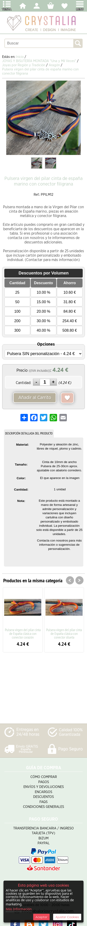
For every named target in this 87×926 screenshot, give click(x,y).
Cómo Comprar (43, 777)
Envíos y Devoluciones (43, 787)
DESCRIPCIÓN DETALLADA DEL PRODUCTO (29, 433)
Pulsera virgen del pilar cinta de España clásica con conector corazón (23, 633)
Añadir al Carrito (34, 397)
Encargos (43, 792)
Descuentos (43, 797)
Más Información (19, 909)
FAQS (43, 802)
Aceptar (41, 917)
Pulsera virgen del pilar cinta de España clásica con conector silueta (64, 633)
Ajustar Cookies (67, 917)
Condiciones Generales (43, 807)
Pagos (43, 782)
